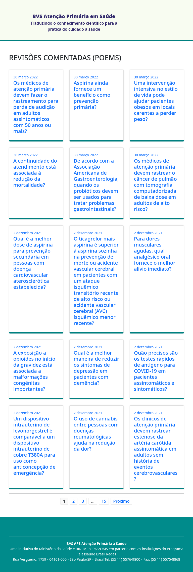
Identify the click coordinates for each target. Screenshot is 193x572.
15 (104, 501)
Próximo (121, 501)
